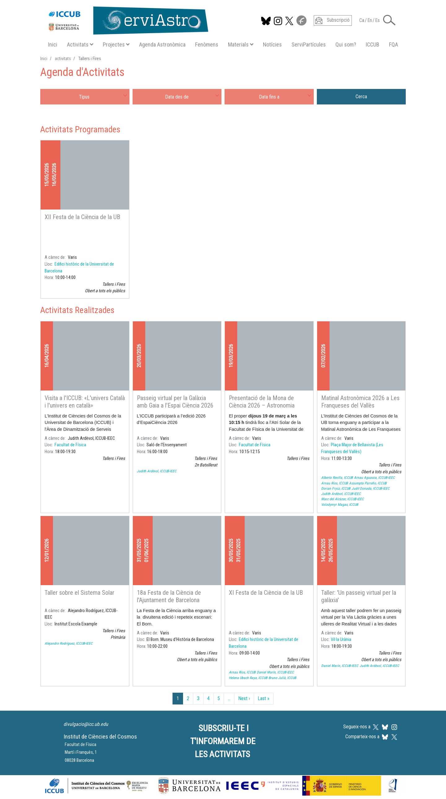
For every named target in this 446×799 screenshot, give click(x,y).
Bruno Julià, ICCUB (282, 678)
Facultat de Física (70, 445)
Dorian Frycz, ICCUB (335, 488)
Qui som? (345, 44)
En (369, 20)
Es (377, 20)
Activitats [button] (80, 44)
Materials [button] (240, 44)
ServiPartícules (308, 44)
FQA (393, 44)
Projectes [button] (116, 44)
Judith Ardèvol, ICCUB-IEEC (157, 471)
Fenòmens (206, 44)
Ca (361, 20)
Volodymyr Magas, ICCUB (339, 504)
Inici (52, 44)
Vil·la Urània (341, 639)
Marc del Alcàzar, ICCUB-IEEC (342, 499)
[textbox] (84, 96)
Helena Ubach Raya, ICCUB (248, 678)
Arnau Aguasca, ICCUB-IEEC (374, 477)
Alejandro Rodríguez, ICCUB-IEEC (69, 643)
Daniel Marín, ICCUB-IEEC (275, 672)
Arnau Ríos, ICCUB (334, 483)
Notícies (272, 44)
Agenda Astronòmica (162, 44)
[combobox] (84, 96)
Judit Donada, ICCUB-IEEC (371, 488)
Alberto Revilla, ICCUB (337, 477)
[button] (389, 20)
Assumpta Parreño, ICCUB (368, 483)
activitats (63, 58)
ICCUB (372, 44)
